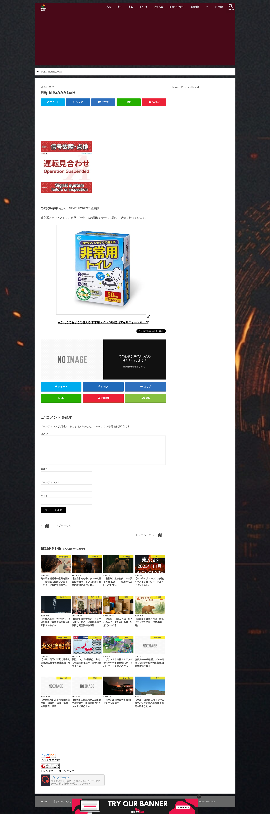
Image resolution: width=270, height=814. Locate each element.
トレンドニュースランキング (57, 771)
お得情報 (195, 6)
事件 (119, 6)
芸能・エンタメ (176, 6)
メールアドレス (50, 482)
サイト (44, 495)
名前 (44, 469)
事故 (130, 6)
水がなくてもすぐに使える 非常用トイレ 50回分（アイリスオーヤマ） (102, 322)
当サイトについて (62, 801)
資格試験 (158, 6)
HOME (44, 801)
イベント (143, 6)
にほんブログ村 (50, 760)
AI (207, 6)
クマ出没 (219, 6)
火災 (109, 6)
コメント (45, 433)
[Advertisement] (135, 40)
